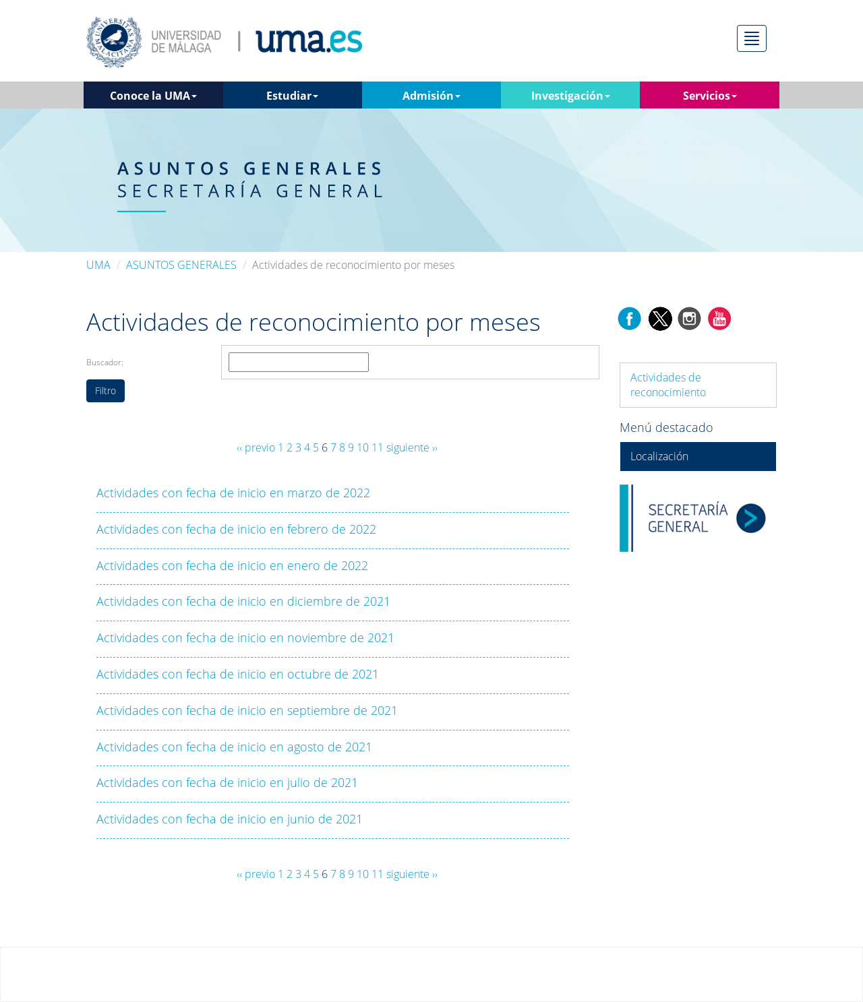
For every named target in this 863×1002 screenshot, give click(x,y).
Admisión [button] (431, 95)
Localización (659, 456)
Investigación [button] (570, 95)
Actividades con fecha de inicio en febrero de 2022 (236, 529)
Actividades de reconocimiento (668, 385)
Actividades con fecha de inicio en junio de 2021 (229, 819)
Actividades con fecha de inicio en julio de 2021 (227, 782)
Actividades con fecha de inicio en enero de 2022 (232, 565)
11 (377, 447)
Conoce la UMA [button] (153, 95)
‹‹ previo (256, 447)
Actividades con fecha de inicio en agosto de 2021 (234, 747)
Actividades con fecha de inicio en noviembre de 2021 (245, 637)
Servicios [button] (710, 95)
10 (363, 447)
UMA (98, 264)
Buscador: (104, 362)
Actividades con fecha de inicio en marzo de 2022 (233, 492)
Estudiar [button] (292, 95)
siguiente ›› (412, 447)
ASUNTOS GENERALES (181, 264)
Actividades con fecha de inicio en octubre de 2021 (237, 674)
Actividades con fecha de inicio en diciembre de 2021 (243, 601)
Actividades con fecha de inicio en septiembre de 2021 (247, 710)
